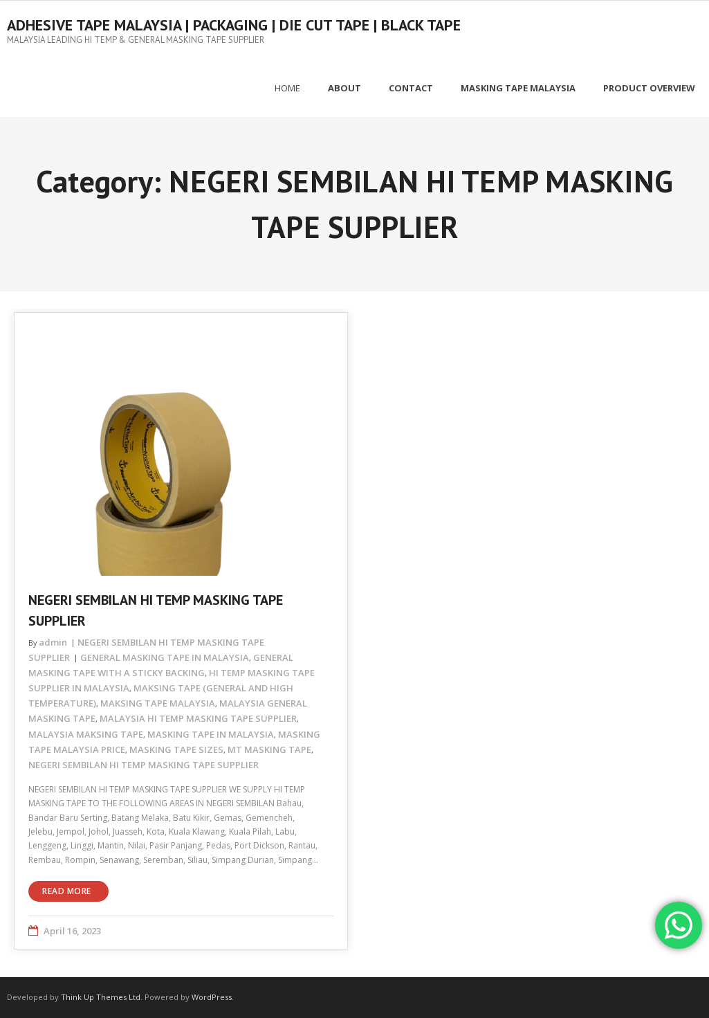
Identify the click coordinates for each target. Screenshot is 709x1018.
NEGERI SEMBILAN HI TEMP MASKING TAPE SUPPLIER (143, 764)
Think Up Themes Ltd (100, 997)
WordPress (212, 997)
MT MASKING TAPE (269, 749)
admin (53, 642)
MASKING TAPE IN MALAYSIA (210, 734)
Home (287, 88)
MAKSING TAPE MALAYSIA (157, 703)
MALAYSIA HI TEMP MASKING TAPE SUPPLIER (198, 718)
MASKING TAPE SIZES (176, 749)
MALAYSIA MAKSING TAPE (85, 734)
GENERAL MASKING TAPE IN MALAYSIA (164, 657)
